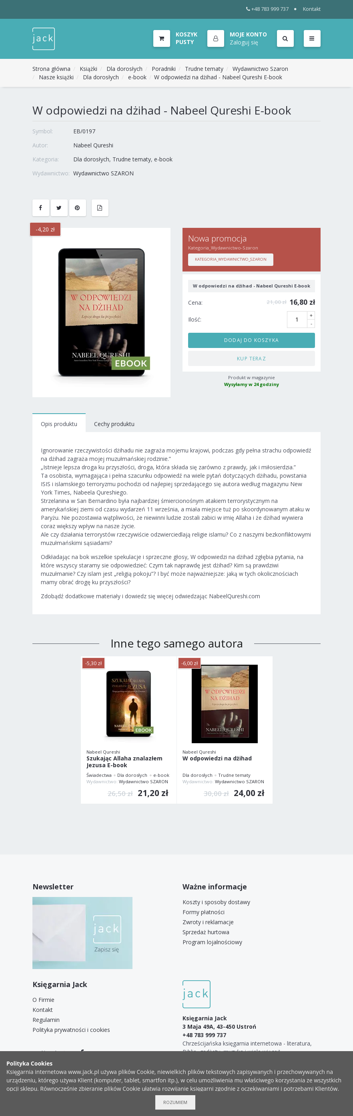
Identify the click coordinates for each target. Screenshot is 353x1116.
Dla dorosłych (124, 68)
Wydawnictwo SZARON (103, 173)
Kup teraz (251, 358)
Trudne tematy (204, 68)
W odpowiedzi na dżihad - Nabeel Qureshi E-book (218, 77)
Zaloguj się (244, 42)
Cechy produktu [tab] (114, 424)
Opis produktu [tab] (59, 424)
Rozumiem (175, 1102)
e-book (137, 77)
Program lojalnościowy (212, 942)
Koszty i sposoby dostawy (216, 902)
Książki (88, 68)
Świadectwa (99, 775)
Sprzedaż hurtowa (206, 932)
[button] (237, 38)
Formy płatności (204, 912)
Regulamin (46, 1020)
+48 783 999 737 (267, 9)
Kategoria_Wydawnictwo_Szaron (231, 259)
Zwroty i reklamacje (208, 922)
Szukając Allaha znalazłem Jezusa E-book (124, 762)
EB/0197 (84, 131)
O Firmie (43, 999)
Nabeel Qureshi (93, 145)
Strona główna (51, 68)
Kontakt (312, 9)
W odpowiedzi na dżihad (217, 758)
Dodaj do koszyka (251, 340)
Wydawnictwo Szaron (260, 68)
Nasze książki (56, 77)
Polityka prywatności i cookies (71, 1030)
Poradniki (164, 68)
